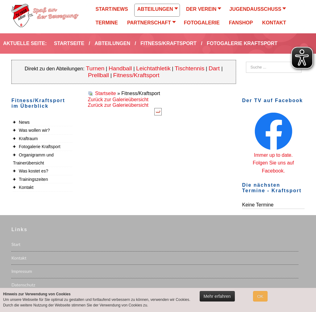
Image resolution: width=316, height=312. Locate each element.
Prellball (98, 75)
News (24, 122)
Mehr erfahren (217, 296)
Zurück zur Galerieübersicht (118, 99)
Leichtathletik (153, 68)
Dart (215, 68)
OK (260, 296)
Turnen (95, 68)
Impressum (21, 271)
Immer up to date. (273, 155)
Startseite (105, 93)
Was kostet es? (33, 170)
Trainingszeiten (33, 179)
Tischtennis (189, 68)
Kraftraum (28, 138)
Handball (120, 68)
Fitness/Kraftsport (136, 75)
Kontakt (26, 187)
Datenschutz (23, 284)
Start (15, 244)
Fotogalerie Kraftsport (39, 146)
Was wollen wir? (34, 130)
